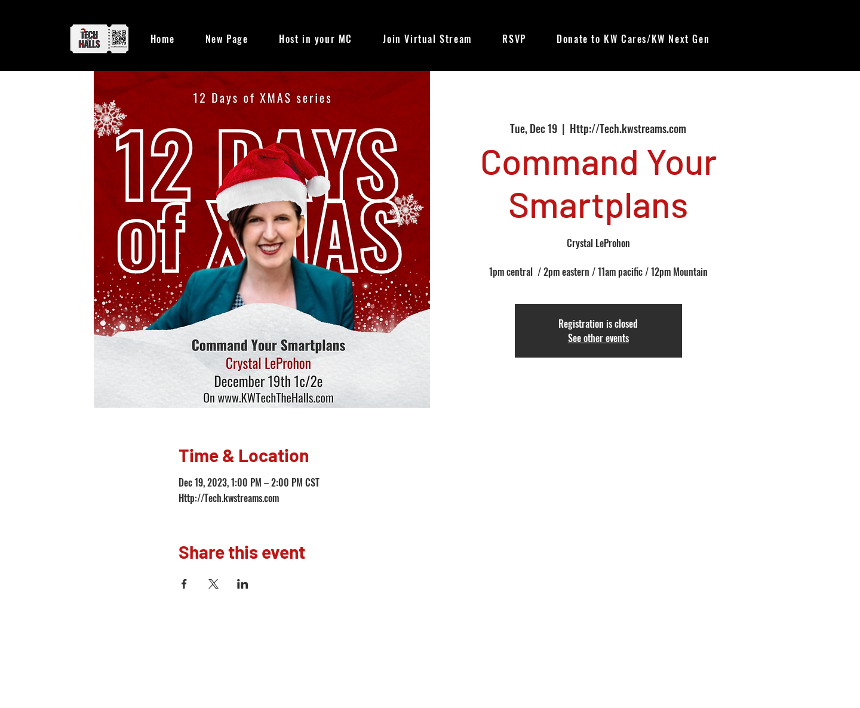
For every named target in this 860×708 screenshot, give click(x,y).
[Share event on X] (213, 584)
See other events (598, 338)
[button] (427, 39)
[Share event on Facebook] (184, 584)
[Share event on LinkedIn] (242, 584)
